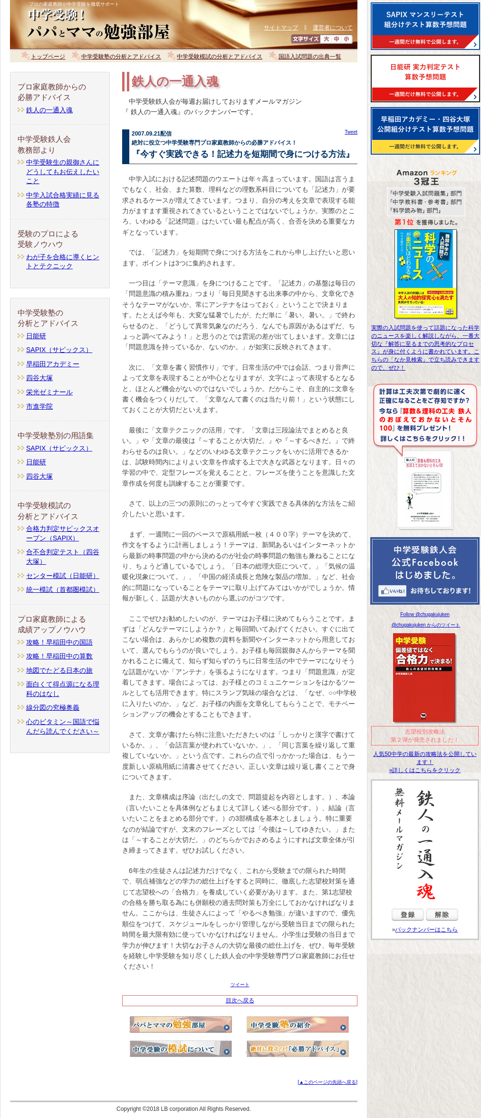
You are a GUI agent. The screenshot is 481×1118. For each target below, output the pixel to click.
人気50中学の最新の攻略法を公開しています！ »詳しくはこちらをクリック (424, 762)
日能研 (36, 336)
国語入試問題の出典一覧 (310, 56)
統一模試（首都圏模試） (62, 589)
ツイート (240, 984)
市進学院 (39, 406)
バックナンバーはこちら (426, 929)
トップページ (48, 56)
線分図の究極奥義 (52, 707)
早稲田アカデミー (52, 364)
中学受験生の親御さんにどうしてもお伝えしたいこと (62, 171)
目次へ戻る (240, 1000)
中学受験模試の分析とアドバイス (219, 56)
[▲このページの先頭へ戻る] (327, 1082)
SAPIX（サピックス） (59, 349)
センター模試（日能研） (62, 575)
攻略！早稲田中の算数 (59, 656)
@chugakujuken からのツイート (426, 625)
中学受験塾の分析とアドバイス (121, 56)
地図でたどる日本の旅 (59, 670)
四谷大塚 (39, 378)
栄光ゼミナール (49, 392)
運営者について (333, 27)
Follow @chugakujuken (425, 614)
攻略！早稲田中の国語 (59, 642)
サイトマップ (281, 27)
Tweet (351, 132)
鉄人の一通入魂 (49, 110)
